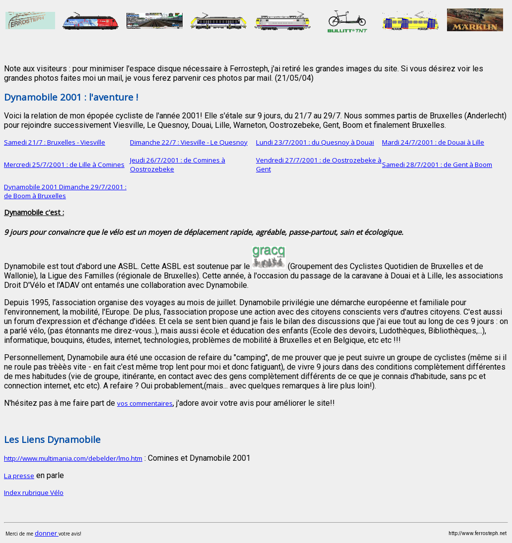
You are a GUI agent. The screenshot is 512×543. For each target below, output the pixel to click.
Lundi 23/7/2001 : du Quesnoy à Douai (315, 142)
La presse (19, 475)
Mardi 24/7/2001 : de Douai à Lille (433, 142)
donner (47, 533)
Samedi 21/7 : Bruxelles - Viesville (54, 142)
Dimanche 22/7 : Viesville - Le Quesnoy (189, 142)
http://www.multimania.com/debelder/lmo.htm (73, 458)
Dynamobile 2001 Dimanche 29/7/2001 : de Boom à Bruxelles (65, 191)
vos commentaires (145, 403)
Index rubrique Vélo (34, 492)
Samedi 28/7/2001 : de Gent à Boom (437, 164)
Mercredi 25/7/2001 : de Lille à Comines (64, 164)
